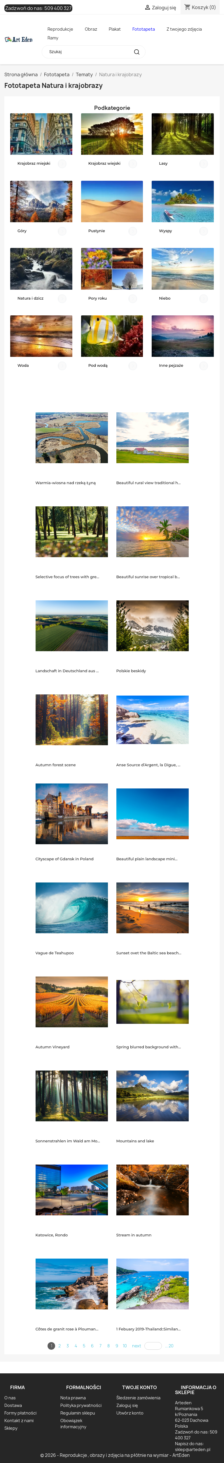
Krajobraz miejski (34, 163)
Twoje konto (139, 1387)
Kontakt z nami (19, 1420)
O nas (10, 1398)
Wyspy (165, 230)
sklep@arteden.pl (192, 1449)
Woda (23, 365)
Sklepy (11, 1428)
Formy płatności (20, 1413)
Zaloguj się (127, 1405)
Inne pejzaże (171, 365)
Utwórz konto (130, 1413)
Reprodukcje (60, 29)
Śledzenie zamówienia (138, 1398)
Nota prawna (73, 1398)
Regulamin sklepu (77, 1413)
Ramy (53, 38)
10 (125, 1346)
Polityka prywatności (81, 1405)
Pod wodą (98, 365)
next (136, 1346)
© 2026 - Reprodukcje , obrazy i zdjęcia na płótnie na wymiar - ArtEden (115, 1455)
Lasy (163, 163)
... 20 (169, 1346)
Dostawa (13, 1405)
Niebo (164, 298)
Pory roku (97, 298)
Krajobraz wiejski (104, 163)
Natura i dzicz (30, 298)
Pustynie (96, 230)
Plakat (115, 29)
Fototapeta (143, 29)
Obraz (91, 29)
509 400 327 (57, 8)
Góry (22, 230)
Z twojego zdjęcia (184, 29)
